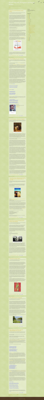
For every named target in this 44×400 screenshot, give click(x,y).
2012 (28, 18)
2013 (28, 17)
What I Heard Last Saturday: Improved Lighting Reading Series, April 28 (16, 330)
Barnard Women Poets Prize (22, 64)
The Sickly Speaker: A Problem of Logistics (17, 119)
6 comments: (17, 326)
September (29, 21)
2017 (28, 14)
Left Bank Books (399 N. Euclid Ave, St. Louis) (13, 199)
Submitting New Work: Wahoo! (14, 258)
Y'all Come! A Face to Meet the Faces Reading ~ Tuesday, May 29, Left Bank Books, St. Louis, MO (17, 178)
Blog (9, 7)
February (29, 35)
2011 (28, 37)
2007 (28, 40)
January (29, 36)
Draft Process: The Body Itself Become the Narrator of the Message (16, 221)
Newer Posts (10, 394)
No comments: (17, 392)
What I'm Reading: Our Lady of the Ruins (16, 58)
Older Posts (25, 394)
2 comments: (17, 55)
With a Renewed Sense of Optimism (15, 297)
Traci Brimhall (17, 106)
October (29, 20)
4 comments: (17, 255)
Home (17, 394)
